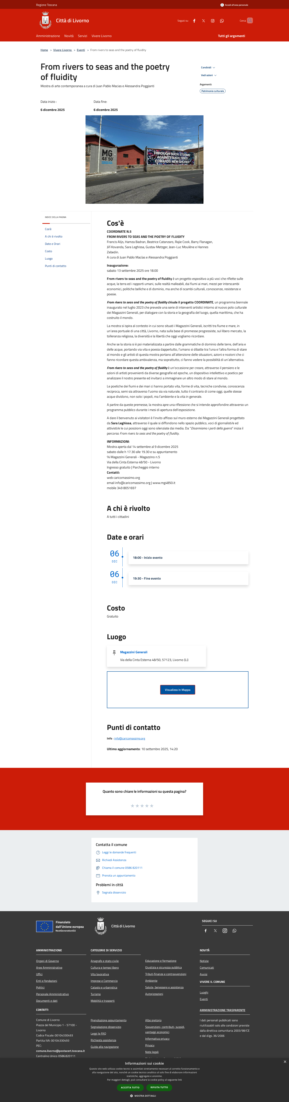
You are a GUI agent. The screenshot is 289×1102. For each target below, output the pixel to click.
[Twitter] (197, 20)
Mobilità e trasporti (103, 1000)
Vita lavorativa (100, 974)
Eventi (81, 50)
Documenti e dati (47, 1000)
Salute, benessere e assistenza (164, 987)
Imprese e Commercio (104, 981)
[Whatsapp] (215, 20)
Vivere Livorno (62, 50)
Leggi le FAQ (98, 1033)
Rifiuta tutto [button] (159, 1087)
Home (44, 50)
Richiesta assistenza (103, 1040)
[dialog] (144, 1080)
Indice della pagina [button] (55, 217)
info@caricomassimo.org (129, 738)
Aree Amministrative (49, 967)
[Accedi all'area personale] (234, 5)
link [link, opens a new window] (180, 1079)
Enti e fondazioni (46, 981)
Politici (40, 987)
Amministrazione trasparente (222, 1010)
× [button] (284, 1062)
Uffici (39, 974)
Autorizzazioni (154, 994)
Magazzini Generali (133, 652)
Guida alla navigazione (105, 1047)
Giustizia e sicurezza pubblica (163, 967)
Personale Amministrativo (52, 994)
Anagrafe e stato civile (105, 961)
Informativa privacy (157, 1038)
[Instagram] (206, 20)
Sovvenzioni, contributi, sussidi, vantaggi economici (165, 1029)
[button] (144, 1096)
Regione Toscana (46, 5)
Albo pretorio (153, 1020)
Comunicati (207, 967)
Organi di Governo (47, 961)
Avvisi (203, 974)
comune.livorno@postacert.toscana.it (60, 1051)
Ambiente (151, 980)
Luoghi (204, 992)
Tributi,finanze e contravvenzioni (165, 974)
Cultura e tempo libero (105, 967)
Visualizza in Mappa (177, 690)
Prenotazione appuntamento (108, 1020)
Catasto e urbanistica (104, 987)
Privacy (149, 1045)
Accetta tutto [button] (130, 1087)
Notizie (204, 961)
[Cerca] (248, 20)
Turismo (96, 994)
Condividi (208, 67)
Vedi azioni (209, 75)
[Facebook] (188, 20)
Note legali (152, 1052)
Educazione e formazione (160, 960)
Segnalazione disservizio (106, 1027)
